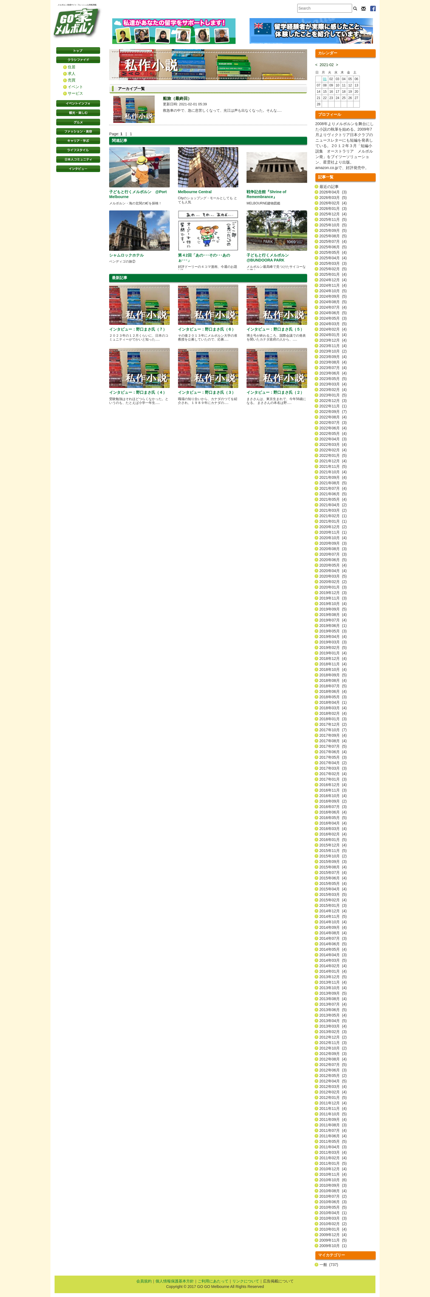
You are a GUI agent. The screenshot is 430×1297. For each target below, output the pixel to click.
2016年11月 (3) (333, 790)
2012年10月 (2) (333, 1048)
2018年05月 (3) (333, 697)
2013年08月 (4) (333, 999)
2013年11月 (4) (333, 982)
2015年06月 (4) (333, 878)
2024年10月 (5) (333, 291)
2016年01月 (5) (333, 839)
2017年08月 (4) (333, 741)
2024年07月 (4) (333, 307)
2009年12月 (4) (333, 1235)
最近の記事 (329, 186)
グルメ (78, 122)
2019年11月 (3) (333, 598)
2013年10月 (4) (333, 988)
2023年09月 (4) (333, 357)
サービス (75, 93)
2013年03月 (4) (333, 1026)
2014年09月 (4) (333, 927)
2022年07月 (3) (333, 422)
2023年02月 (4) (333, 389)
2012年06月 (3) (333, 1070)
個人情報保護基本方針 (174, 1281)
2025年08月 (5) (333, 236)
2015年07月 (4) (333, 872)
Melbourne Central (195, 192)
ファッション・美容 (78, 131)
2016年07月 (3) (333, 806)
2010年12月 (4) (333, 1169)
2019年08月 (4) (333, 614)
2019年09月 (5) (333, 609)
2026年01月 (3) (333, 208)
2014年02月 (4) (333, 966)
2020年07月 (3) (333, 554)
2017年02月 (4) (333, 774)
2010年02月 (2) (333, 1224)
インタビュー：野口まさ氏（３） (207, 392)
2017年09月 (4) (333, 735)
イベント (75, 87)
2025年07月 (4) (333, 241)
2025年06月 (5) (333, 247)
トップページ (78, 50)
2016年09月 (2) (333, 801)
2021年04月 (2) (333, 505)
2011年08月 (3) (333, 1125)
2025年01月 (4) (333, 274)
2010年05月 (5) (333, 1207)
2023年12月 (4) (333, 340)
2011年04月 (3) (333, 1147)
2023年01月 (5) (333, 395)
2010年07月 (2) (333, 1196)
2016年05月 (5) (333, 817)
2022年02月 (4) (333, 450)
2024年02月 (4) (333, 329)
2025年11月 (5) (333, 219)
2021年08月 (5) (333, 483)
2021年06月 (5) (333, 494)
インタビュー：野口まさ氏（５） (275, 329)
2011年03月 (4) (333, 1152)
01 (325, 79)
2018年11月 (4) (333, 664)
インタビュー (78, 168)
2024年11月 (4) (333, 285)
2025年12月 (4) (333, 214)
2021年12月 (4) (333, 461)
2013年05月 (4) (333, 1015)
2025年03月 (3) (333, 263)
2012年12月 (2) (333, 1037)
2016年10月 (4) (333, 796)
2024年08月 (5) (333, 302)
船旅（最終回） (177, 98)
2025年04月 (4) (333, 258)
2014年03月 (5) (333, 960)
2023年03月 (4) (333, 384)
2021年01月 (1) (333, 521)
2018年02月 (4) (333, 713)
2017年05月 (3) (333, 757)
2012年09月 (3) (333, 1053)
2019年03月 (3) (333, 642)
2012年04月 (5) (333, 1081)
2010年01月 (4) (333, 1229)
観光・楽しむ (78, 112)
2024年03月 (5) (333, 324)
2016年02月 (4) (333, 834)
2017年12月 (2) (333, 724)
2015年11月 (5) (333, 850)
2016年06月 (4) (333, 812)
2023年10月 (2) (333, 351)
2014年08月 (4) (333, 933)
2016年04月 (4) (333, 823)
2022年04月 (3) (333, 439)
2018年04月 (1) (333, 702)
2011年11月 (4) (333, 1108)
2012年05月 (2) (333, 1075)
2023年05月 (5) (333, 378)
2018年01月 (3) (333, 719)
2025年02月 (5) (333, 269)
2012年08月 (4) (333, 1059)
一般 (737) (328, 1264)
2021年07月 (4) (333, 488)
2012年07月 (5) (333, 1064)
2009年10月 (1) (333, 1245)
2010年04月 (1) (333, 1213)
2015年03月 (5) (333, 894)
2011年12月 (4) (333, 1103)
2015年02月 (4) (333, 900)
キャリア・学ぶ (78, 140)
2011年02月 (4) (333, 1158)
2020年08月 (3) (333, 549)
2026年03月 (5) (333, 197)
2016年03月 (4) (333, 828)
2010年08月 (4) (333, 1191)
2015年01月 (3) (333, 905)
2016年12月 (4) (333, 785)
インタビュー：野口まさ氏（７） (138, 329)
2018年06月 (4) (333, 691)
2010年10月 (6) (333, 1180)
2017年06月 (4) (333, 752)
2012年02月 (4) (333, 1092)
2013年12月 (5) (333, 977)
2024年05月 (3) (333, 318)
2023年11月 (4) (333, 346)
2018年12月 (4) (333, 658)
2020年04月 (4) (333, 571)
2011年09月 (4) (333, 1119)
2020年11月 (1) (333, 532)
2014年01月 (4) (333, 971)
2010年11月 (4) (333, 1174)
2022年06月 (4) (333, 428)
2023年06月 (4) (333, 373)
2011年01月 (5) (333, 1163)
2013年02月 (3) (333, 1031)
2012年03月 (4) (333, 1086)
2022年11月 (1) (333, 406)
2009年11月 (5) (333, 1240)
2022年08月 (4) (333, 417)
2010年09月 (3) (333, 1185)
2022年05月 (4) (333, 433)
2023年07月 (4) (333, 367)
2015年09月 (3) (333, 861)
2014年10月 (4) (333, 922)
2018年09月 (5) (333, 675)
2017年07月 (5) (333, 746)
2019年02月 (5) (333, 647)
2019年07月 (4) (333, 620)
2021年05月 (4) (333, 499)
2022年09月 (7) (333, 411)
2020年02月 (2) (333, 581)
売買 (71, 80)
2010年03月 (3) (333, 1218)
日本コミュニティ (78, 159)
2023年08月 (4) (333, 362)
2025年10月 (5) (333, 225)
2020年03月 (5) (333, 576)
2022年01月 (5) (333, 455)
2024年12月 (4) (333, 280)
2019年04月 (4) (333, 636)
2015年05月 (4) (333, 883)
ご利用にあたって (213, 1281)
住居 (71, 67)
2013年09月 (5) (333, 993)
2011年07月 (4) (333, 1130)
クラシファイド (78, 60)
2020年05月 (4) (333, 565)
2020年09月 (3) (333, 543)
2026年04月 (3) (333, 192)
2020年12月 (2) (333, 527)
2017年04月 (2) (333, 763)
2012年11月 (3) (333, 1042)
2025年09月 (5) (333, 230)
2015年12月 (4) (333, 845)
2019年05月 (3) (333, 631)
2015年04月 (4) (333, 889)
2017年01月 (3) (333, 779)
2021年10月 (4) (333, 472)
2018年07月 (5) (333, 686)
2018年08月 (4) (333, 680)
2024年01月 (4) (333, 335)
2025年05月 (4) (333, 252)
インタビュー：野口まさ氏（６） (207, 329)
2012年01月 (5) (333, 1097)
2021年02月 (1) (333, 516)
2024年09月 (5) (333, 296)
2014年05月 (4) (333, 949)
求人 (71, 73)
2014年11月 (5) (333, 916)
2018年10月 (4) (333, 669)
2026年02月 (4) (333, 203)
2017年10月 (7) (333, 730)
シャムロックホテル (126, 255)
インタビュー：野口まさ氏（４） (138, 392)
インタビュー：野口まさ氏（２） (275, 392)
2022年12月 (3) (333, 400)
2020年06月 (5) (333, 560)
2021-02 (327, 65)
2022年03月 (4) (333, 444)
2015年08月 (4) (333, 867)
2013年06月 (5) (333, 1010)
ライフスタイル (78, 150)
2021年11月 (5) (333, 466)
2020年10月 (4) (333, 538)
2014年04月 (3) (333, 955)
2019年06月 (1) (333, 625)
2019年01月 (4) (333, 653)
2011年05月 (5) (333, 1141)
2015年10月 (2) (333, 856)
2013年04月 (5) (333, 1021)
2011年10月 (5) (333, 1114)
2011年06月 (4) (333, 1136)
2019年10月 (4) (333, 603)
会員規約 (144, 1281)
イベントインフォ (78, 103)
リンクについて (245, 1281)
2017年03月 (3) (333, 768)
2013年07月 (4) (333, 1004)
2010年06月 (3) (333, 1202)
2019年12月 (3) (333, 592)
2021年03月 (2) (333, 510)
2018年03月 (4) (333, 708)
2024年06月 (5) (333, 313)
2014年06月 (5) (333, 944)
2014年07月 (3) (333, 938)
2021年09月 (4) (333, 477)
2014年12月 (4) (333, 911)
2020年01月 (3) (333, 587)
